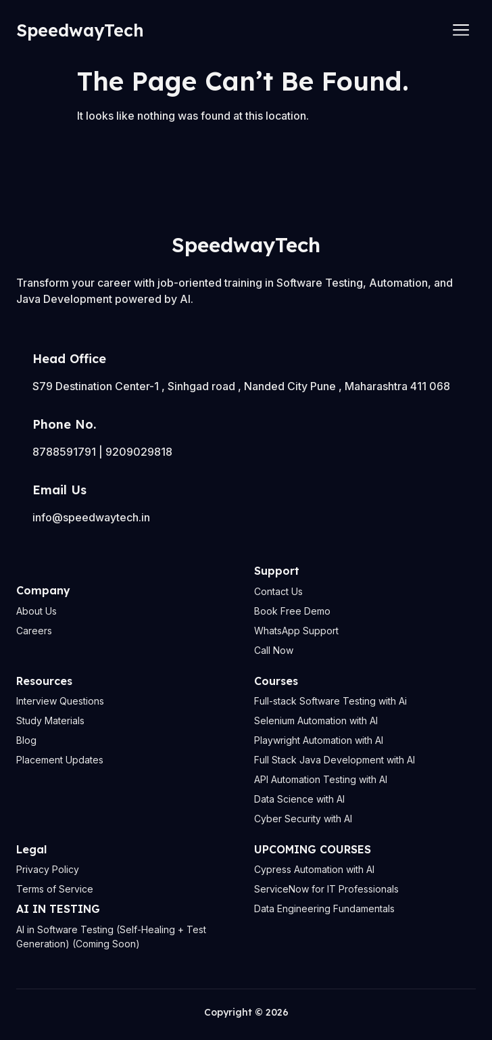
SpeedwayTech (80, 30)
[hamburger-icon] (460, 30)
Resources (44, 681)
